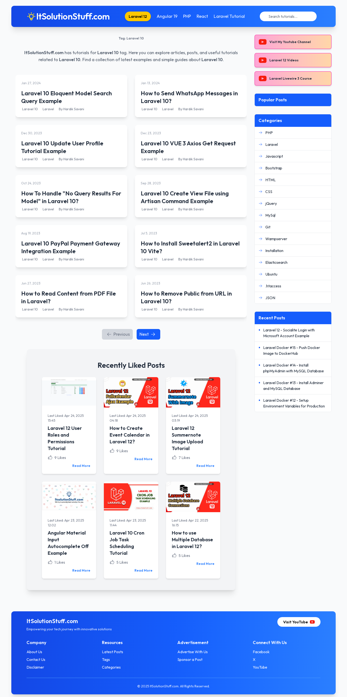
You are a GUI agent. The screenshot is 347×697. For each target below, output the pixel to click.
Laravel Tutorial (229, 16)
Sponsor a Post (189, 659)
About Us (35, 651)
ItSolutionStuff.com (44, 52)
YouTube (260, 667)
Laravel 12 (138, 16)
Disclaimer (36, 667)
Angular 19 (167, 16)
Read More (82, 466)
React (202, 16)
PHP (187, 16)
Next (147, 334)
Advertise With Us (192, 651)
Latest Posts (112, 651)
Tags (106, 659)
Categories (111, 667)
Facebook (261, 651)
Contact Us (36, 659)
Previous (118, 334)
